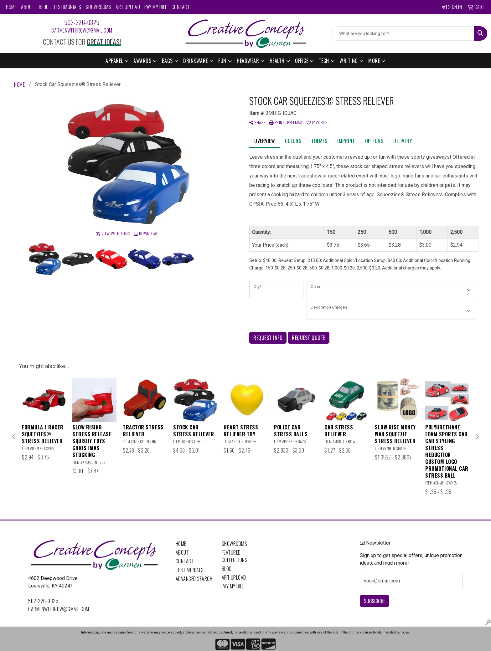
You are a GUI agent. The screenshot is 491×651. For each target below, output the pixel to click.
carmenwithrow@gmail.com (81, 30)
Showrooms (98, 7)
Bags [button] (167, 60)
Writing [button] (348, 60)
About (27, 7)
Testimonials (67, 7)
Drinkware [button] (195, 60)
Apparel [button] (114, 60)
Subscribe (374, 601)
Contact (181, 7)
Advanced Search (194, 578)
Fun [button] (222, 60)
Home (11, 7)
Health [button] (277, 60)
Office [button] (301, 60)
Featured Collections (235, 556)
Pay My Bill (155, 7)
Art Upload (128, 7)
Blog (44, 7)
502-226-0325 (82, 22)
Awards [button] (142, 60)
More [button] (374, 60)
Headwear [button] (248, 60)
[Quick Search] (402, 33)
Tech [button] (324, 60)
